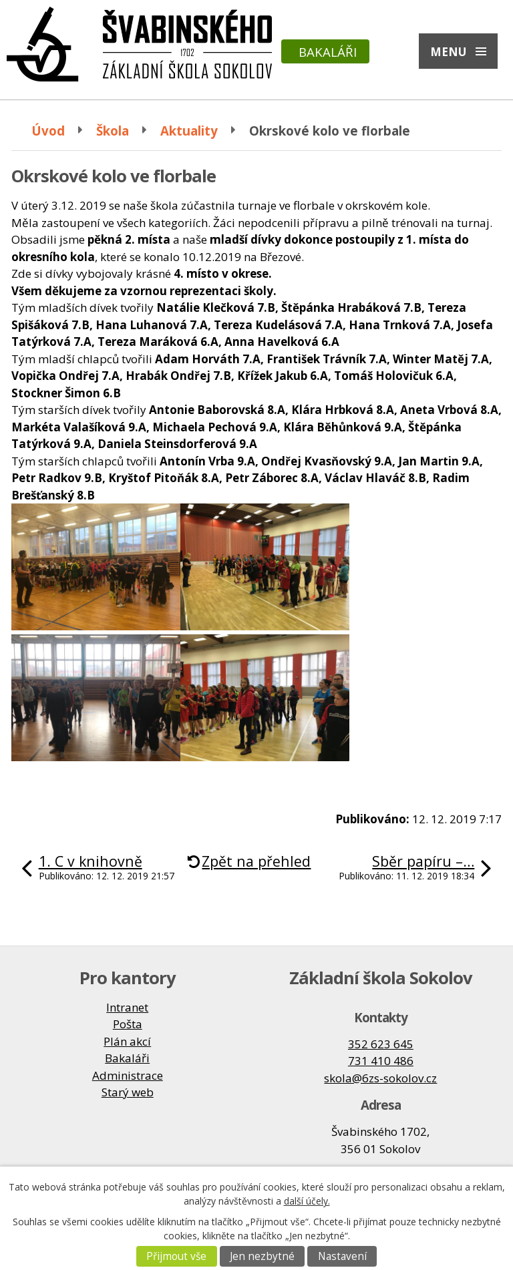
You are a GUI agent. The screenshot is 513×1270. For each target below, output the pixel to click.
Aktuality (189, 130)
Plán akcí (127, 1041)
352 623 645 (380, 1044)
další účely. (307, 1201)
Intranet (127, 1007)
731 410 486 (380, 1060)
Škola (112, 130)
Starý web (128, 1092)
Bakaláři (328, 51)
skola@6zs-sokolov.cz (380, 1078)
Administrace (127, 1075)
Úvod (48, 130)
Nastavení (342, 1256)
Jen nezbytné (262, 1256)
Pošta (127, 1024)
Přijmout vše (176, 1256)
